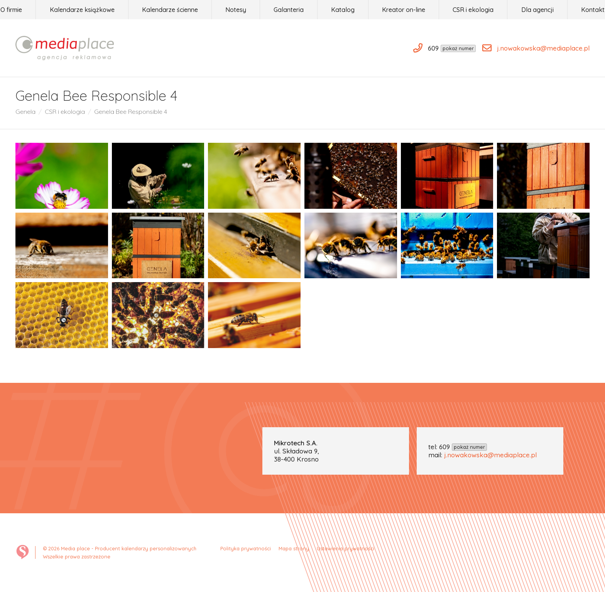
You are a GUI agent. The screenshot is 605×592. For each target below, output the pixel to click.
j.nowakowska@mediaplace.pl (490, 455)
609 (463, 447)
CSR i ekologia (65, 111)
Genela (25, 111)
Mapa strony (294, 548)
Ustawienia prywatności (345, 548)
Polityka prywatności (245, 548)
